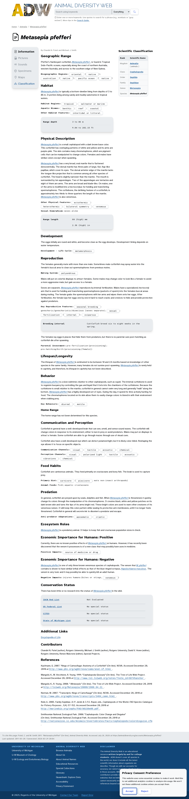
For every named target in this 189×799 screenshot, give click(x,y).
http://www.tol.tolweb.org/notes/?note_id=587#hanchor (109, 678)
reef (80, 108)
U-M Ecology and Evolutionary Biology (30, 759)
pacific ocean (86, 78)
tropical (69, 104)
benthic (67, 108)
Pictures (21, 58)
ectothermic (81, 202)
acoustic (108, 450)
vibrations (49, 458)
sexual (113, 311)
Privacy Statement (65, 786)
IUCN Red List (51, 599)
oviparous (90, 315)
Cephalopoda (136, 72)
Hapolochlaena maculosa (133, 568)
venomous (101, 206)
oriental (76, 74)
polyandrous (68, 273)
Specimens (22, 71)
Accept (129, 791)
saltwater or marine (93, 104)
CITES (46, 613)
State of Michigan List (57, 620)
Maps (19, 77)
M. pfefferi (141, 565)
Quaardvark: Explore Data (68, 777)
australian (49, 78)
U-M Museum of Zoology (24, 754)
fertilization (51, 315)
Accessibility (62, 781)
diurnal (65, 404)
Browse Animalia (64, 750)
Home (14, 26)
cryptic (100, 517)
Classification (24, 84)
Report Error (87, 795)
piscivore (84, 480)
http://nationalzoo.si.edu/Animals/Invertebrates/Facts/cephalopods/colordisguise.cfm (96, 721)
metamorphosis (83, 251)
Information (24, 51)
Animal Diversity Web (83, 5)
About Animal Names (66, 759)
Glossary (60, 772)
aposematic (83, 517)
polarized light (92, 454)
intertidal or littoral (86, 113)
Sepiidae (134, 82)
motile (81, 404)
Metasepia (135, 88)
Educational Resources (67, 763)
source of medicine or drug (81, 552)
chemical (125, 450)
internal (71, 315)
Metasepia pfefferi (38, 26)
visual (76, 450)
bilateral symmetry (77, 206)
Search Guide (83, 20)
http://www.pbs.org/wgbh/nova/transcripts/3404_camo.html (78, 696)
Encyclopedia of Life (51, 637)
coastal (94, 108)
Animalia (23, 26)
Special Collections (65, 768)
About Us (60, 754)
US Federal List (52, 606)
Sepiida (133, 77)
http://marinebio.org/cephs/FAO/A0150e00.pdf (70, 708)
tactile (91, 450)
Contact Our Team (69, 795)
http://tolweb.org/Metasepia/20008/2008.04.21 (73, 687)
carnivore (65, 480)
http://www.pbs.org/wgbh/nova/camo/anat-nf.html (80, 669)
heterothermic (51, 206)
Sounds (20, 64)
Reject (144, 791)
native (92, 74)
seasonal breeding (87, 306)
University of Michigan (22, 750)
